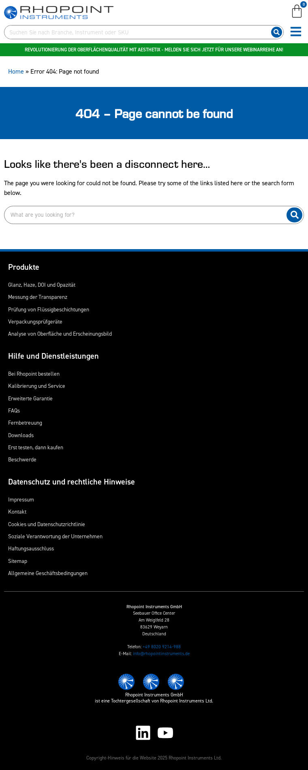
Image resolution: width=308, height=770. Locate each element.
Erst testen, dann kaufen (35, 447)
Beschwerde (22, 459)
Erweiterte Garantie (30, 398)
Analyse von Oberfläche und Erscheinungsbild (60, 333)
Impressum (21, 499)
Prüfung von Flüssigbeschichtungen (48, 309)
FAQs (14, 410)
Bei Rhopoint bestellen (34, 373)
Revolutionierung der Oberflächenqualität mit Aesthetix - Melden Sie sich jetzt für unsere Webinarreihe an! (154, 50)
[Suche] (276, 32)
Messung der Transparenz (37, 296)
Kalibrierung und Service (36, 385)
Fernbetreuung (25, 422)
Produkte (23, 267)
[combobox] (135, 32)
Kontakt (17, 511)
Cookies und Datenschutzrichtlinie (46, 524)
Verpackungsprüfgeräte (35, 321)
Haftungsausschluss (31, 548)
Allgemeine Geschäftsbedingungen (48, 573)
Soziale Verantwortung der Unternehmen (55, 536)
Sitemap (17, 561)
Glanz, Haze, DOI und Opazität (41, 284)
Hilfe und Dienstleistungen (53, 356)
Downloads (21, 435)
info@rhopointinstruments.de (161, 654)
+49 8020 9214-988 (162, 647)
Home (16, 71)
